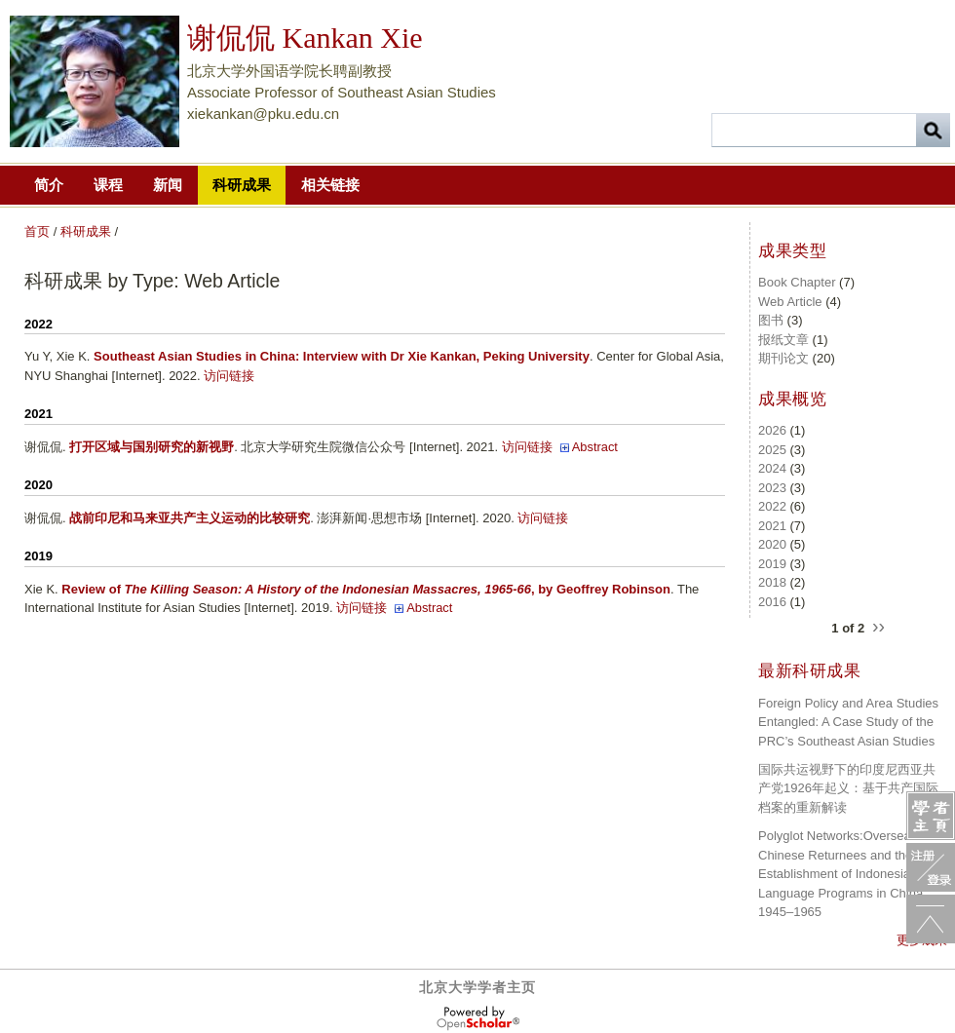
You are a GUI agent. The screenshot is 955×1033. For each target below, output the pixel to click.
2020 (772, 544)
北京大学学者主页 (477, 987)
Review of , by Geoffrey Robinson (365, 589)
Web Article (790, 301)
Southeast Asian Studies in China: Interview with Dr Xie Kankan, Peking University (342, 356)
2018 (772, 582)
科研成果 (241, 184)
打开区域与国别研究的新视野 (151, 447)
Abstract (595, 447)
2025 (772, 449)
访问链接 (229, 375)
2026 (772, 430)
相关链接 (330, 184)
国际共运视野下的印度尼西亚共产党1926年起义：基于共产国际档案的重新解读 (848, 788)
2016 (772, 601)
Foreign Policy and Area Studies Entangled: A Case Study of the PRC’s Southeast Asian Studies (848, 722)
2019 (772, 563)
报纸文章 (783, 339)
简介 (48, 184)
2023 (772, 487)
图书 (770, 320)
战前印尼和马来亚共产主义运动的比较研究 (189, 518)
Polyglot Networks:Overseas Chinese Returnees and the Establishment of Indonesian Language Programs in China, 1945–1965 (842, 873)
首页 (37, 231)
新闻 (167, 184)
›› (878, 624)
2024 (772, 468)
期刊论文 (783, 358)
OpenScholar (478, 1018)
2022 (772, 506)
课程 (108, 184)
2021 (772, 525)
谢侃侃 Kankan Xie (305, 37)
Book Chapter (797, 282)
